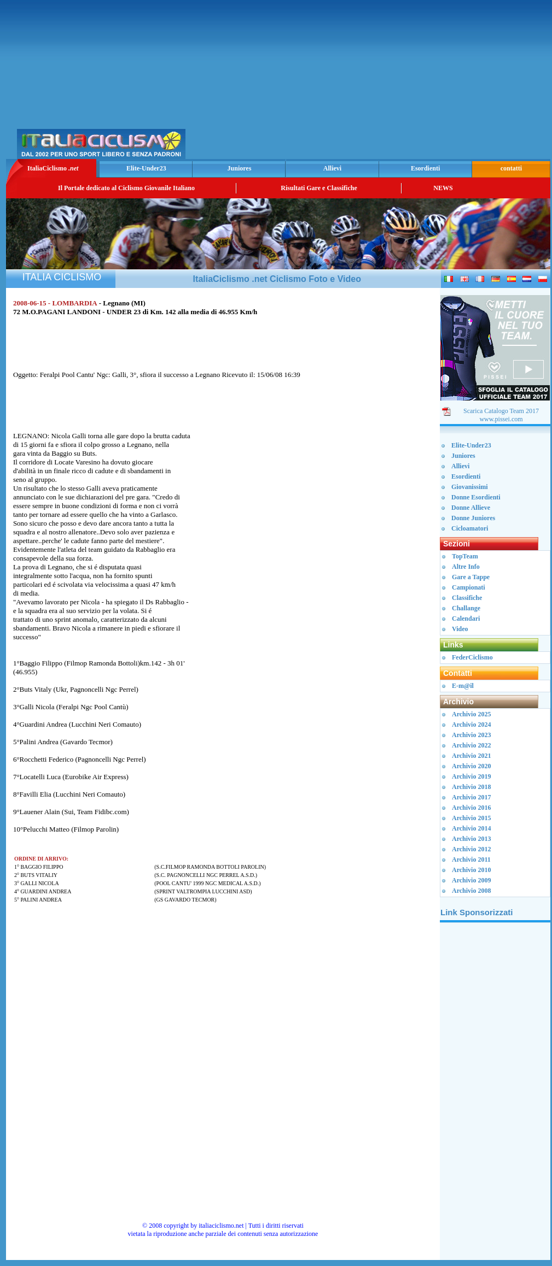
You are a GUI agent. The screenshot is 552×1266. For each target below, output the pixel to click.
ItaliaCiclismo (52, 168)
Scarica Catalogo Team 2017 (501, 411)
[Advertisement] (420, 82)
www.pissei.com (500, 419)
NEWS (442, 188)
